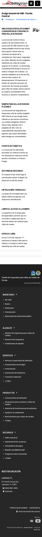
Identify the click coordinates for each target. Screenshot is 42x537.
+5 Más (8, 421)
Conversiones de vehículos (16, 398)
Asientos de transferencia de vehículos (21, 408)
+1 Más (8, 381)
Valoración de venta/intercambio (18, 316)
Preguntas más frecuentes (16, 454)
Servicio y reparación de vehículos (18, 361)
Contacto (9, 491)
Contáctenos (34, 508)
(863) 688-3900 (11, 488)
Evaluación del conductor (15, 373)
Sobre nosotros (11, 438)
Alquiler (7, 328)
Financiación (10, 312)
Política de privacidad (18, 508)
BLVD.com (37, 529)
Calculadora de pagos (14, 446)
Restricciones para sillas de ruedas (19, 417)
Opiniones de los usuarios (15, 442)
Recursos (8, 432)
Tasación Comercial (13, 377)
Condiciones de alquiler (14, 344)
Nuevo (7, 304)
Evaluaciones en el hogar (15, 365)
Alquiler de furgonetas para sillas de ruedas (19, 334)
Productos (9, 393)
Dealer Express (28, 527)
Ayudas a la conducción (14, 413)
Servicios (8, 355)
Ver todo (8, 300)
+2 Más (8, 458)
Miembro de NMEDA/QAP (15, 450)
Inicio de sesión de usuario (28, 511)
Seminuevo (9, 308)
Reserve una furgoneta (14, 339)
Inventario (8, 294)
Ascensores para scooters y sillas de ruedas (20, 403)
